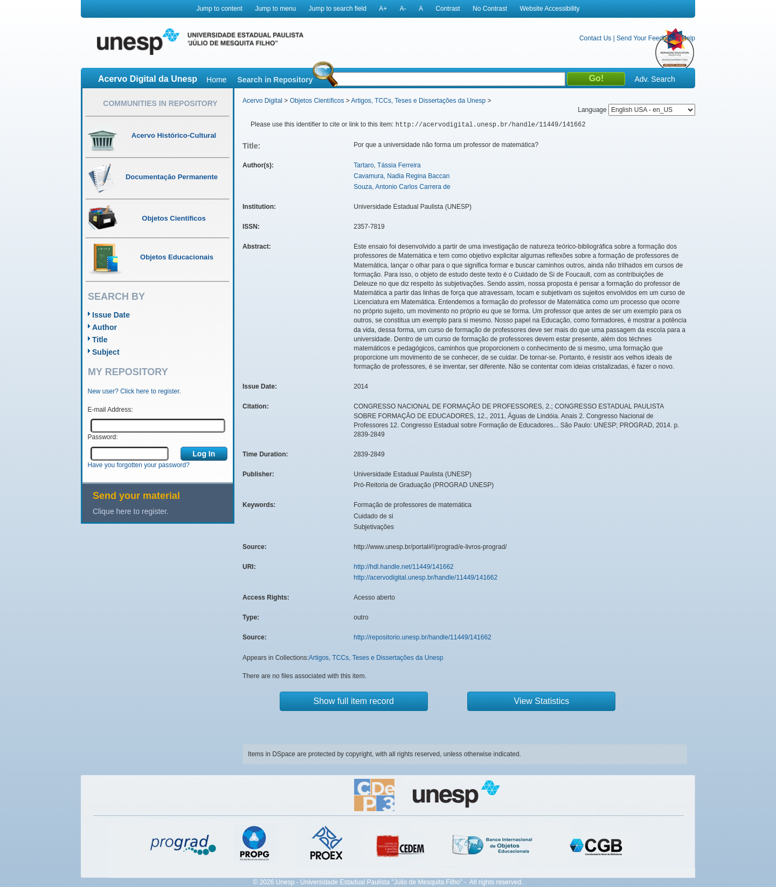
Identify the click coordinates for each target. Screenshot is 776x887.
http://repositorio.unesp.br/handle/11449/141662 (422, 637)
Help (688, 38)
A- (403, 8)
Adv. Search (654, 79)
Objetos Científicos (317, 100)
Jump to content (219, 8)
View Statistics (542, 701)
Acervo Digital (262, 100)
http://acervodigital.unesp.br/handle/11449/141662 (425, 577)
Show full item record (354, 701)
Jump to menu (275, 8)
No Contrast (490, 8)
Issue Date (111, 315)
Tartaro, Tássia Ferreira (387, 165)
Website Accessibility (549, 8)
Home (216, 79)
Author (104, 327)
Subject (106, 352)
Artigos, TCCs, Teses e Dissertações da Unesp (418, 100)
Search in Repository (275, 79)
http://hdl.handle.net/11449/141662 (404, 567)
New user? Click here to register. (134, 391)
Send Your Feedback (646, 38)
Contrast (447, 8)
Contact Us (595, 38)
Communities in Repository (160, 103)
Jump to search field (337, 8)
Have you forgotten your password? (139, 465)
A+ (383, 8)
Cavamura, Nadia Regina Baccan (401, 176)
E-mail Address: (110, 409)
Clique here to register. (131, 511)
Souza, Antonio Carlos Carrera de (402, 187)
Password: (103, 437)
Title (100, 339)
